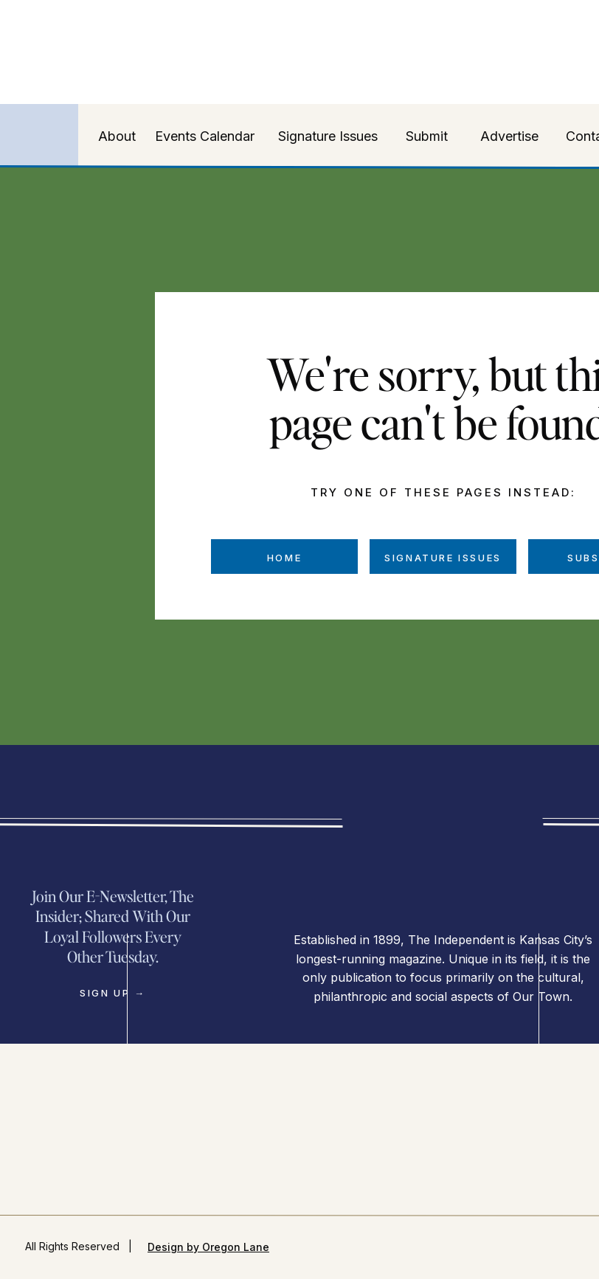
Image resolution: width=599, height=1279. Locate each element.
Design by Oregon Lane (208, 1247)
